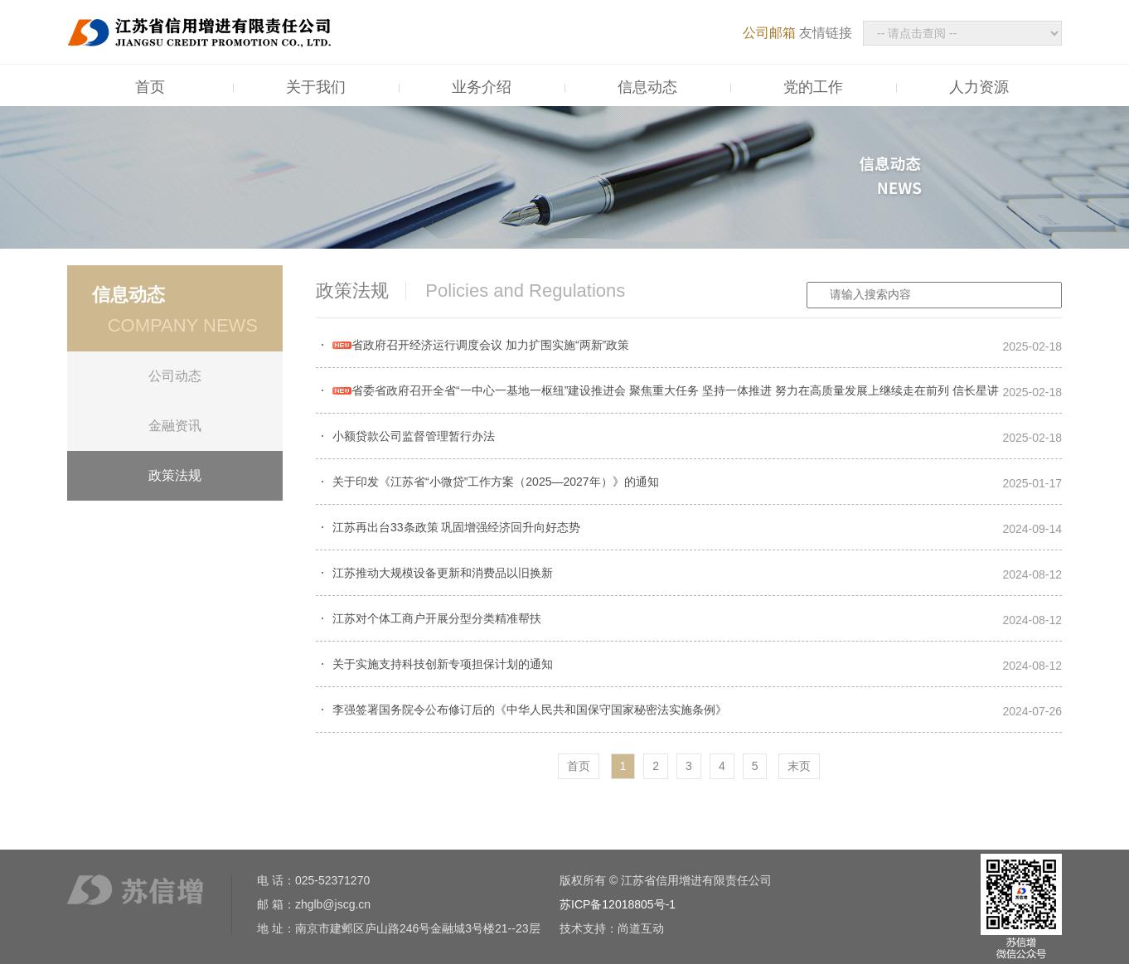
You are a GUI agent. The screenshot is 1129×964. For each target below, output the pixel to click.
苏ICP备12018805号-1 (618, 904)
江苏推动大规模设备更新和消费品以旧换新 (442, 573)
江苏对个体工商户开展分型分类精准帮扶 (436, 618)
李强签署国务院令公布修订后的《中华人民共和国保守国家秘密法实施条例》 (529, 709)
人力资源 (979, 87)
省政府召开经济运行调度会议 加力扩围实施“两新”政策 (480, 345)
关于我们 (316, 87)
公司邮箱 (769, 33)
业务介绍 (481, 87)
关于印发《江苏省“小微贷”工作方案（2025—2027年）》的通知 (495, 481)
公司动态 (174, 376)
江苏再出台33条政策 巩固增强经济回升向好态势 (456, 527)
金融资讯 (174, 426)
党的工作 (813, 87)
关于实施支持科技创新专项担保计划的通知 (442, 664)
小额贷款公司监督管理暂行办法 (413, 436)
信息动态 (647, 87)
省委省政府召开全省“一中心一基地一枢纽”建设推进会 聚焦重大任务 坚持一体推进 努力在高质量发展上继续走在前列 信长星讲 (665, 390)
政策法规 (174, 475)
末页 (799, 766)
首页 (150, 87)
